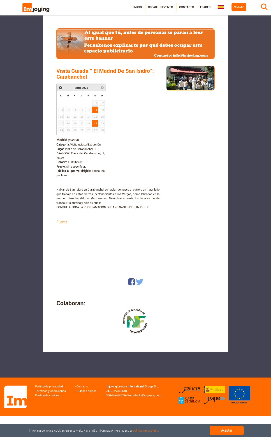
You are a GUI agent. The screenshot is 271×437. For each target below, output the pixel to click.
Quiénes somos (86, 391)
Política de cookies (47, 395)
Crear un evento (160, 7)
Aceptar (226, 430)
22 (95, 123)
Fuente (61, 222)
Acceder (239, 6)
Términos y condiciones (50, 391)
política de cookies (145, 430)
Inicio (137, 7)
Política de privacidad (49, 386)
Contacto (186, 7)
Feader (205, 7)
